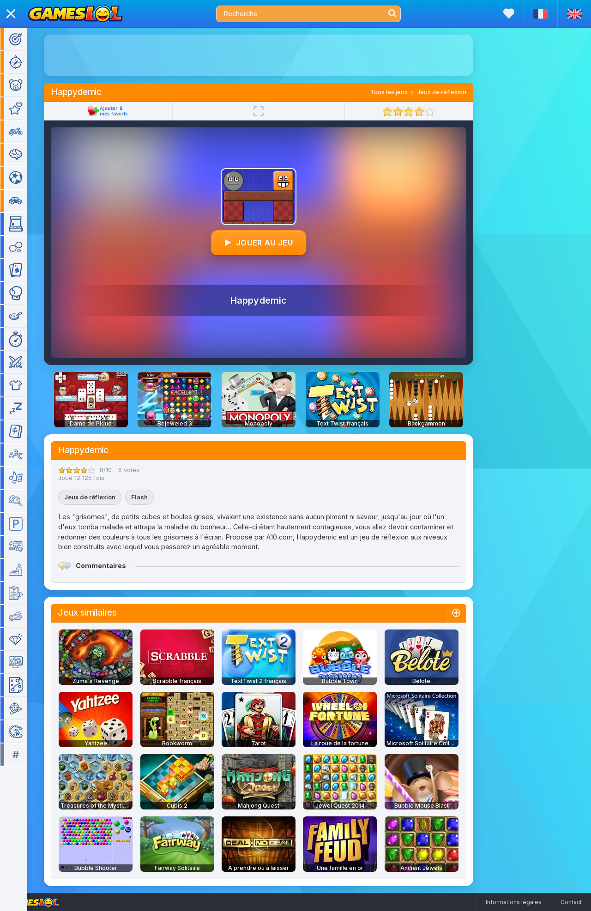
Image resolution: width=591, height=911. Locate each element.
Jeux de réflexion (455, 92)
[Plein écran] (272, 111)
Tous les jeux (402, 92)
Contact (571, 902)
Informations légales (514, 902)
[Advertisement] (272, 55)
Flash (153, 497)
